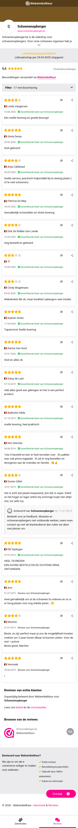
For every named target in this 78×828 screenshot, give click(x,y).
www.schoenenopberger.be (31, 31)
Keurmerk (39, 805)
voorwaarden (38, 707)
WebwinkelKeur (46, 77)
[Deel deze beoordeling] (72, 100)
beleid (19, 707)
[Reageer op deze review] (61, 100)
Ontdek (61, 794)
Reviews (53, 805)
